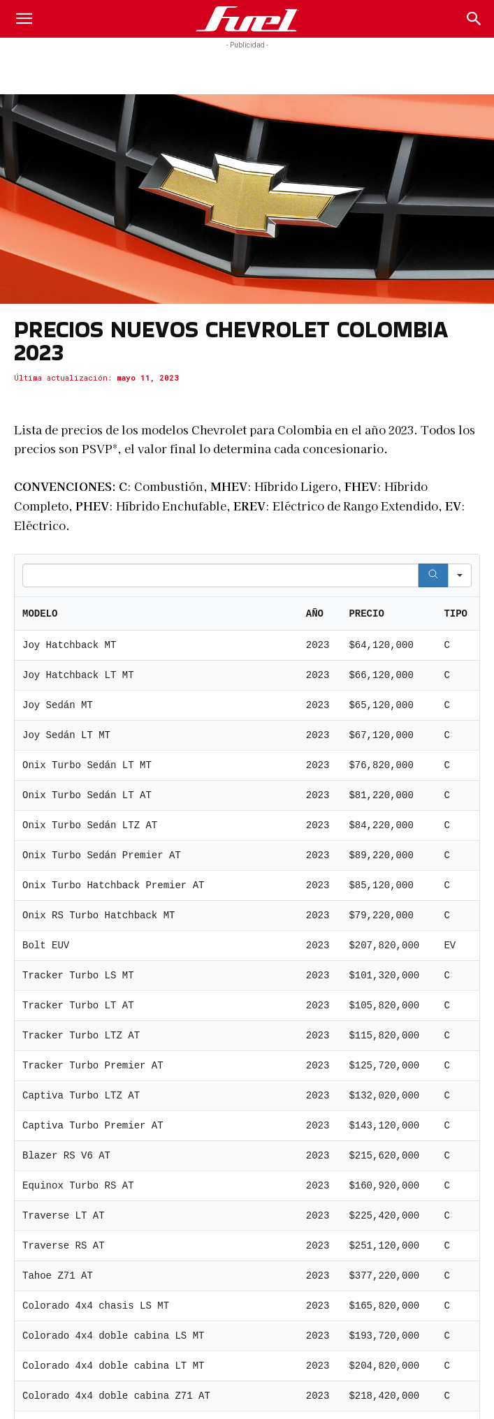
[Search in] (460, 575)
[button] (23, 19)
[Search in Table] (220, 575)
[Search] (474, 19)
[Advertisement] (247, 69)
